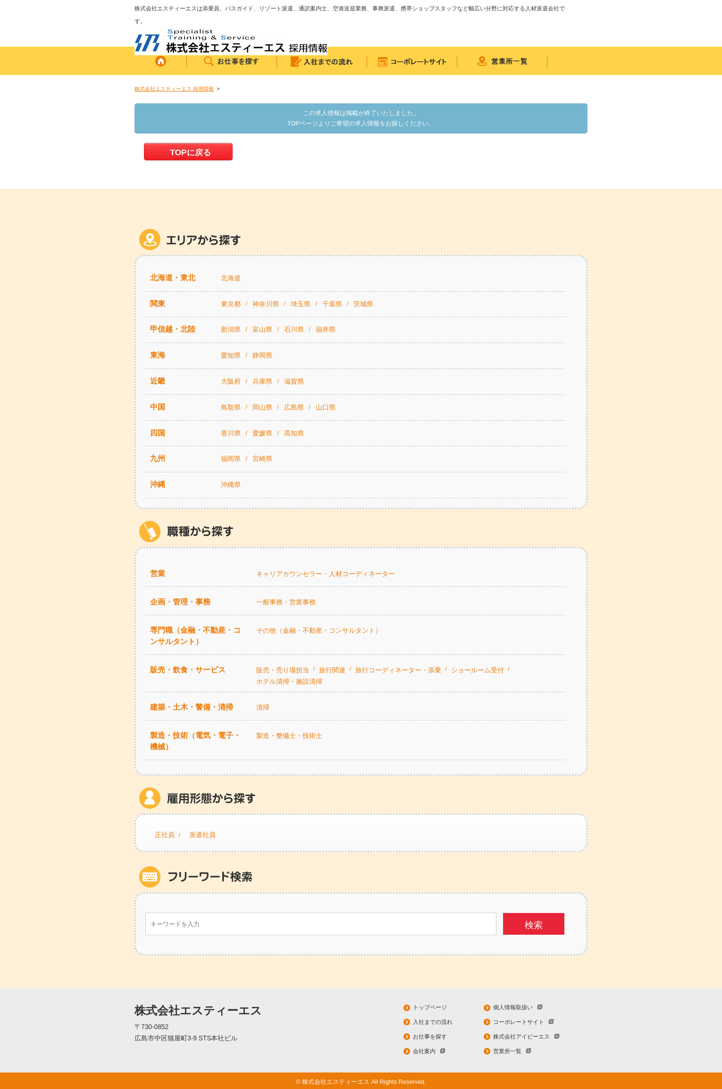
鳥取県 (231, 407)
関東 (157, 304)
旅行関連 (332, 670)
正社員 (165, 834)
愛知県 (231, 355)
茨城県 (363, 304)
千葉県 (332, 304)
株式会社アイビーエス (526, 1036)
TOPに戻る (190, 152)
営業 (157, 574)
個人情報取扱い (517, 1007)
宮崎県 (262, 458)
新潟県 (231, 329)
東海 (157, 355)
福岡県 (231, 458)
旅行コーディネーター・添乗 (398, 670)
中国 (157, 407)
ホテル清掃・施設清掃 (289, 681)
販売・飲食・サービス (188, 670)
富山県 (262, 329)
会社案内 (429, 1051)
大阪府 (231, 381)
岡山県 (262, 407)
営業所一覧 (512, 1051)
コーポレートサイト (523, 1022)
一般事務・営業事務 (286, 602)
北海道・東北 (172, 278)
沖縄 (157, 484)
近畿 (157, 381)
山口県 (326, 407)
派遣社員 (202, 834)
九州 (157, 458)
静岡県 (262, 355)
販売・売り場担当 (282, 670)
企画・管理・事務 (180, 602)
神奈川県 (265, 304)
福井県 (326, 329)
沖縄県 (231, 484)
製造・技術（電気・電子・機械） (195, 741)
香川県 (231, 433)
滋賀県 (294, 381)
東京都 (231, 304)
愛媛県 (262, 433)
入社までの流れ (433, 1022)
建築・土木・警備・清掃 (191, 707)
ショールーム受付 (477, 670)
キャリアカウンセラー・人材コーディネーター (325, 574)
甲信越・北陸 (172, 329)
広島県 (294, 407)
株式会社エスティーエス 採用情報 (174, 89)
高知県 (294, 433)
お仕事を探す (430, 1036)
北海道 (231, 278)
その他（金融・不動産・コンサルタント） (319, 630)
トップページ (430, 1007)
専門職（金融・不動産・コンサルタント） (195, 635)
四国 (157, 433)
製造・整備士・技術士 (289, 735)
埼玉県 (301, 304)
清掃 (262, 707)
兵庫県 (262, 381)
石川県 (294, 329)
